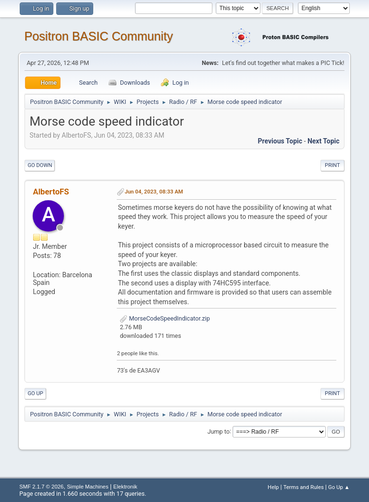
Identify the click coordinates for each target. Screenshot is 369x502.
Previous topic (280, 141)
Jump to (219, 431)
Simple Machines (87, 486)
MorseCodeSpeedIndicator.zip (164, 318)
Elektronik (125, 486)
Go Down (39, 165)
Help (273, 487)
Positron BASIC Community (98, 36)
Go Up (35, 393)
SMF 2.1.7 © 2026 (41, 486)
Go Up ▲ (339, 487)
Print (332, 165)
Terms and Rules (303, 487)
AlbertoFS (51, 191)
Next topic (324, 141)
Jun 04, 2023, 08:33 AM (153, 191)
